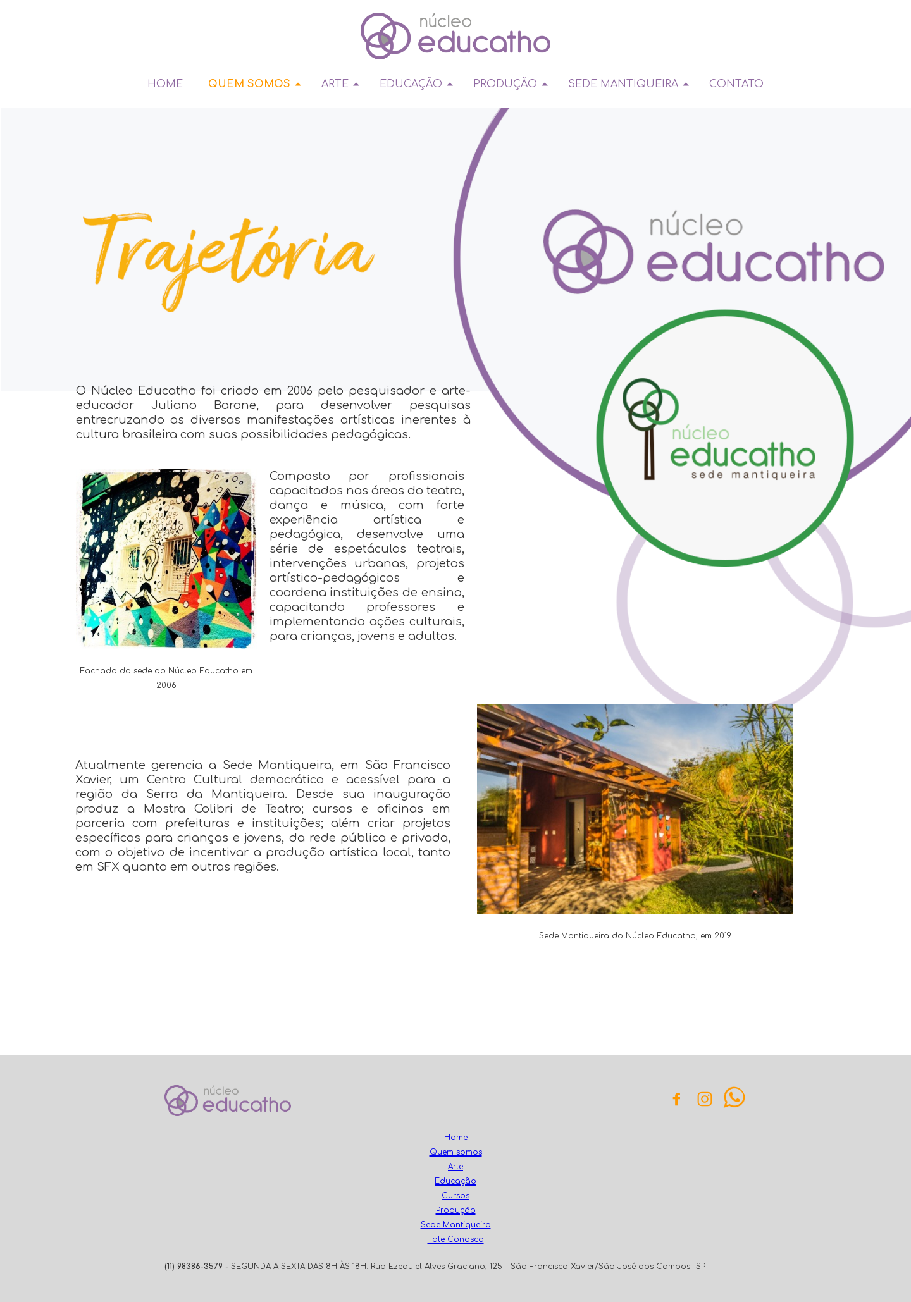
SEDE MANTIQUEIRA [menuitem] (623, 84)
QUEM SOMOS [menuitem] (249, 84)
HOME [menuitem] (165, 84)
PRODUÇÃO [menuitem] (505, 84)
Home (456, 1137)
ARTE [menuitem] (335, 84)
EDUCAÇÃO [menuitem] (411, 84)
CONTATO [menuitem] (736, 84)
